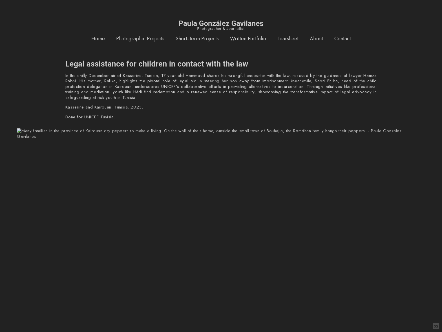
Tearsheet (288, 38)
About (316, 38)
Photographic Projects (140, 38)
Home (98, 38)
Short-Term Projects (197, 38)
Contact (342, 38)
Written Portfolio (248, 38)
